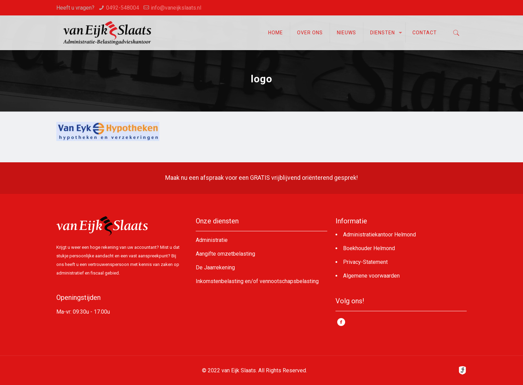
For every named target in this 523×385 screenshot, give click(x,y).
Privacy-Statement (365, 262)
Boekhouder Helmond (369, 248)
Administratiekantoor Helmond (379, 234)
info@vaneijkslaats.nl (176, 7)
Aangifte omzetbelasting (225, 253)
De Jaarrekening (215, 267)
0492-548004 (122, 7)
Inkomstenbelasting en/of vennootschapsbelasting (257, 281)
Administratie (212, 240)
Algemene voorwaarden (371, 275)
